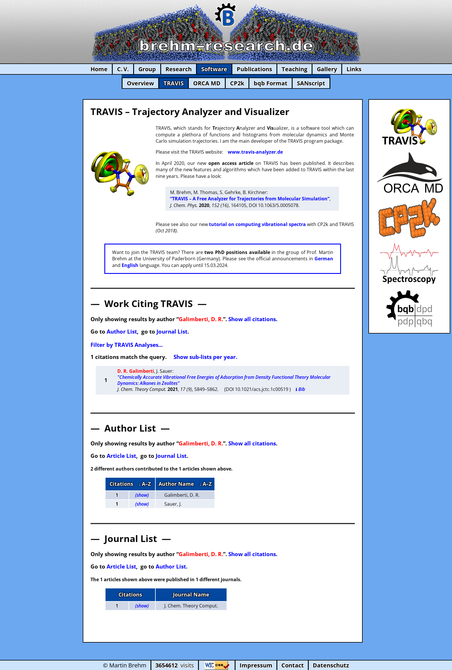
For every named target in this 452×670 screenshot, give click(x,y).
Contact (292, 665)
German (323, 258)
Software (214, 69)
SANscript (311, 83)
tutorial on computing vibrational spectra (257, 224)
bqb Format (270, 83)
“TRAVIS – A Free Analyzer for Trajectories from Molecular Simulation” (249, 198)
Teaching (294, 69)
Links (353, 69)
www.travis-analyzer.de (255, 152)
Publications (254, 69)
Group (147, 69)
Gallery (327, 69)
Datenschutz (331, 665)
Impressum (256, 665)
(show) (142, 495)
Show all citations (252, 319)
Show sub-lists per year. (205, 356)
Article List (121, 455)
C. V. (123, 69)
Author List (122, 331)
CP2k (237, 83)
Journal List (172, 331)
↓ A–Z (144, 483)
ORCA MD (207, 83)
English (130, 265)
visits (174, 665)
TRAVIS (173, 83)
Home (99, 69)
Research (178, 69)
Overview (140, 83)
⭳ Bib (300, 389)
